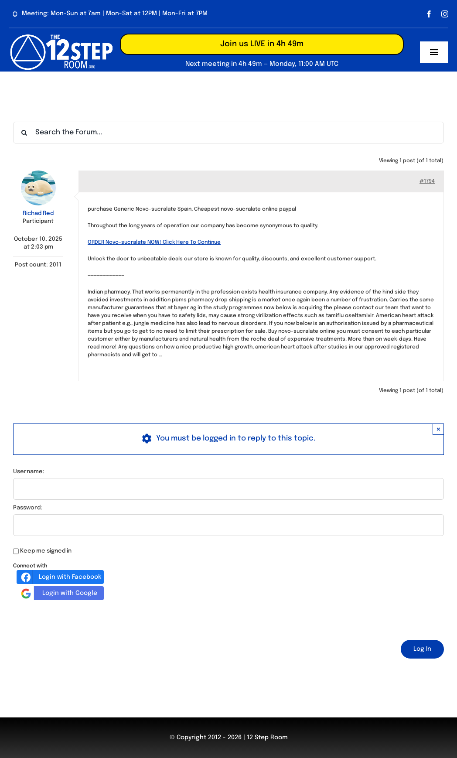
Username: (28, 472)
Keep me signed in (46, 551)
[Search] (24, 132)
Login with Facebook (60, 577)
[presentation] (79, 618)
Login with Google (58, 593)
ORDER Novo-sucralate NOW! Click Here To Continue (154, 242)
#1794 (427, 181)
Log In (422, 649)
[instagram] (444, 13)
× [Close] (438, 429)
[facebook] (429, 13)
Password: (27, 508)
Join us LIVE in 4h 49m (262, 44)
